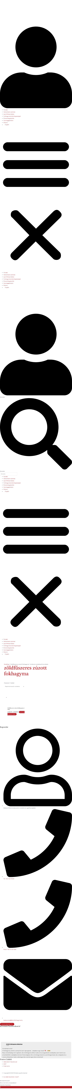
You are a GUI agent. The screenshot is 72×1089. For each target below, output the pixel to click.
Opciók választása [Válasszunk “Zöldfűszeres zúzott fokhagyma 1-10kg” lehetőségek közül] (16, 713)
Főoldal (5, 110)
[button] (36, 200)
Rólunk (5, 122)
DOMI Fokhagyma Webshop (14, 1045)
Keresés (2, 397)
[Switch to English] (37, 125)
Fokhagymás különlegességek (12, 116)
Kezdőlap (7, 665)
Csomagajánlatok (8, 120)
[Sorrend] (14, 687)
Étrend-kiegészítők (8, 118)
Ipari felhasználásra (9, 114)
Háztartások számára (9, 112)
